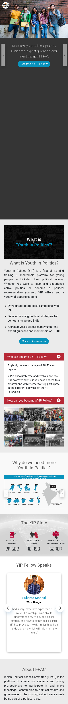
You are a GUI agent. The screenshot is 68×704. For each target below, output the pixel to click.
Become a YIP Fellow (34, 64)
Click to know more (34, 341)
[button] (3, 55)
